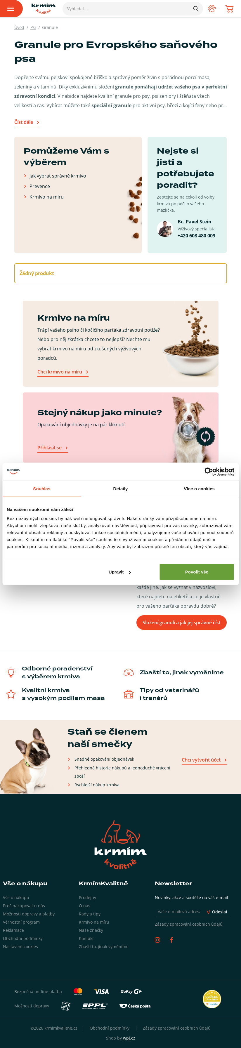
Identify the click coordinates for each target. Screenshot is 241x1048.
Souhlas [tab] (41, 488)
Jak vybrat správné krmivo (58, 176)
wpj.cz (129, 1038)
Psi (33, 27)
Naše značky (91, 930)
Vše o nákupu (16, 897)
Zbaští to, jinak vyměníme (104, 946)
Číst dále (23, 122)
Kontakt (86, 938)
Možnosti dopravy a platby (29, 914)
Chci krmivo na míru (59, 372)
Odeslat (217, 912)
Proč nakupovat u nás (24, 905)
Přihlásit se (49, 447)
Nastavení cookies (20, 946)
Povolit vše (196, 571)
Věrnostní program (21, 922)
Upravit (120, 571)
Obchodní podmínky (23, 938)
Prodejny (87, 897)
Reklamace (13, 930)
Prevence (40, 186)
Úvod (19, 27)
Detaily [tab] (120, 488)
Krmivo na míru (47, 197)
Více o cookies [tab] (199, 488)
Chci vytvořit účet (201, 760)
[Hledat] (196, 8)
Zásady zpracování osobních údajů (189, 924)
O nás (84, 905)
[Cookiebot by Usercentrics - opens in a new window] (208, 471)
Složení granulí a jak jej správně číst (182, 622)
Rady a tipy (89, 914)
